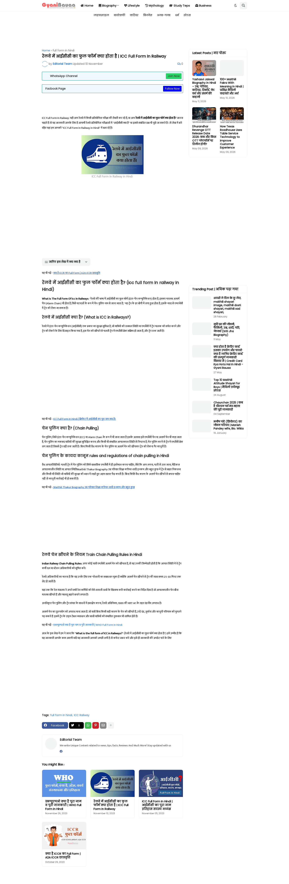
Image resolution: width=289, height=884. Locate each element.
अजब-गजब (163, 15)
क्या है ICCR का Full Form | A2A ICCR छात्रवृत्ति (63, 855)
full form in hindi (63, 50)
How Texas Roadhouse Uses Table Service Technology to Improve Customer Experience (231, 137)
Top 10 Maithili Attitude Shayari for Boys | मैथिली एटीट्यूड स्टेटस (227, 385)
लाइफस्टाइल (101, 15)
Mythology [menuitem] (154, 5)
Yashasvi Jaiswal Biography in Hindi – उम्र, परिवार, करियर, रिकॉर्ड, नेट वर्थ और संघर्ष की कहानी (204, 88)
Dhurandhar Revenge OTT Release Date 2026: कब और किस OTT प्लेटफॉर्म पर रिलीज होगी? (204, 135)
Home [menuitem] (86, 5)
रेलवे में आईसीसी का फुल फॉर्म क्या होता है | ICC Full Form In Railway (110, 805)
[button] (235, 5)
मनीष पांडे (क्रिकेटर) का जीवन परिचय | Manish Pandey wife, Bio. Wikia (229, 425)
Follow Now (172, 89)
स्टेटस (187, 15)
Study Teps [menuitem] (179, 5)
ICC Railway (81, 715)
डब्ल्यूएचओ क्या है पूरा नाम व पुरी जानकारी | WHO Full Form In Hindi (87, 624)
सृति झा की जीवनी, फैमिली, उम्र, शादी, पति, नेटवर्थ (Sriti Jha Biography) (227, 329)
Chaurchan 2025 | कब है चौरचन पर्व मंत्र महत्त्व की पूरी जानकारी (228, 406)
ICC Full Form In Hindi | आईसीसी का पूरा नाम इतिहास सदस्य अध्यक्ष (157, 805)
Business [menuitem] (203, 5)
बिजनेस (147, 15)
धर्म (177, 15)
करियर (134, 15)
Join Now (174, 76)
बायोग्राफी (119, 15)
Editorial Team (71, 739)
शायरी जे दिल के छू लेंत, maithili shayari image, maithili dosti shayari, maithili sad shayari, (227, 305)
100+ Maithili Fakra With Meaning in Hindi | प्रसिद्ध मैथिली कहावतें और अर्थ (231, 86)
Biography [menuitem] (107, 5)
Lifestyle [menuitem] (132, 5)
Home (46, 50)
